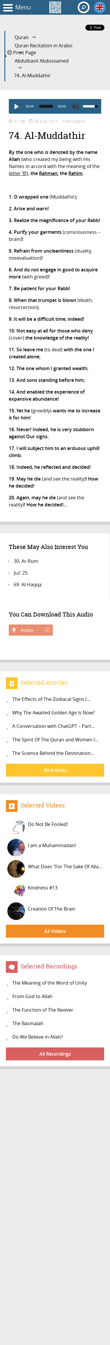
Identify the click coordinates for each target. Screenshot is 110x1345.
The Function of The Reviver (42, 1010)
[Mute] (76, 106)
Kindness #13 (32, 890)
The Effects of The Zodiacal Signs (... (51, 699)
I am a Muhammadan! (41, 848)
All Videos (55, 931)
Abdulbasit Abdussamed (42, 61)
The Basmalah (27, 1023)
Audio (34, 630)
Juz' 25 (21, 573)
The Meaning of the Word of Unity (49, 983)
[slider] (46, 106)
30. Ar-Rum (26, 561)
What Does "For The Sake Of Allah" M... (55, 869)
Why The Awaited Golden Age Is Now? (53, 712)
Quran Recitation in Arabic (44, 45)
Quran (22, 37)
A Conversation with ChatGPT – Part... (53, 726)
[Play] (16, 106)
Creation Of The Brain (41, 911)
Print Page (21, 52)
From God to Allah (32, 996)
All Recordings (55, 1054)
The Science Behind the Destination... (53, 753)
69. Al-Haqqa (28, 584)
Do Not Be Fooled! (37, 826)
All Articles (55, 770)
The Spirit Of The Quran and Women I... (55, 739)
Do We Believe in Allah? (37, 1037)
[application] (55, 106)
